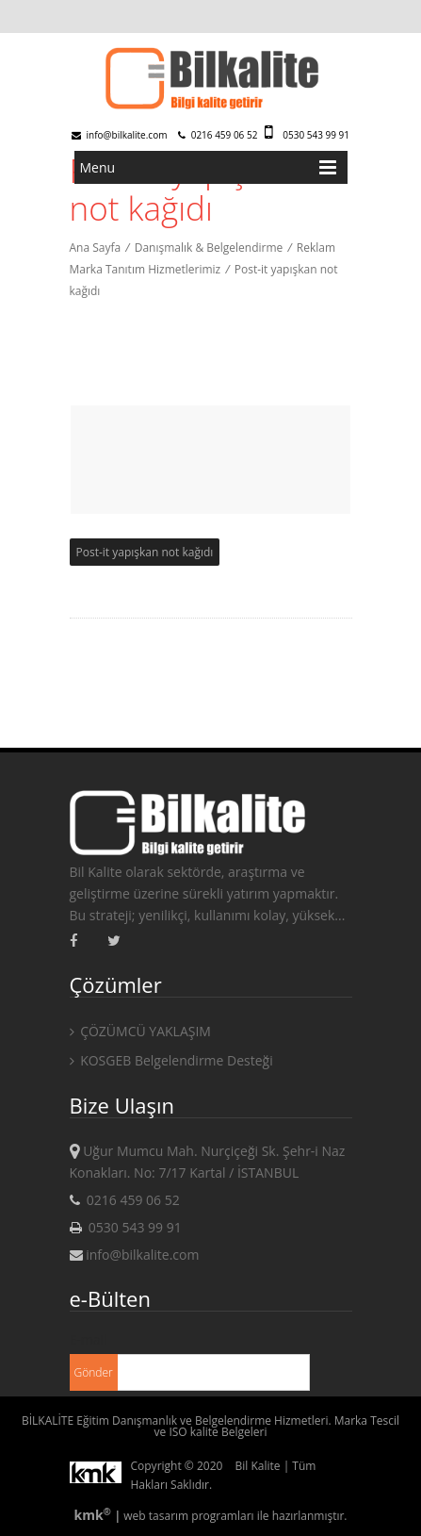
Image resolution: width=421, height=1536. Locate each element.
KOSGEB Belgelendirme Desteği (171, 1060)
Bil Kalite (258, 1466)
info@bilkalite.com (120, 134)
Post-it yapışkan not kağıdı (145, 552)
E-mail (88, 1339)
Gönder (93, 1372)
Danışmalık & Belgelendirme (209, 247)
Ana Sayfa (95, 247)
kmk (93, 1515)
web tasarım (155, 1516)
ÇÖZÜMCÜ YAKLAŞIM (140, 1031)
